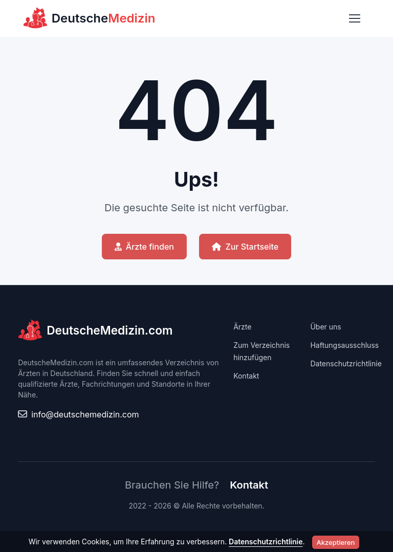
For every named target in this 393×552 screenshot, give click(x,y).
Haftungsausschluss (344, 345)
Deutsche (89, 18)
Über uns (325, 326)
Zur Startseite (245, 246)
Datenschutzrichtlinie (345, 363)
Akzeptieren (336, 542)
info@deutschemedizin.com (85, 414)
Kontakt (246, 375)
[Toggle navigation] (354, 18)
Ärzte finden (144, 246)
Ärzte (242, 326)
